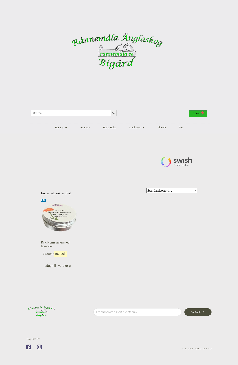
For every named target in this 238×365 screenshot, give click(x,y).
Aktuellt (162, 127)
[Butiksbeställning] (171, 190)
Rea (181, 127)
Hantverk (85, 127)
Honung (61, 127)
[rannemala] (119, 53)
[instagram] (40, 347)
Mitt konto (137, 127)
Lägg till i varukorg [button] (58, 266)
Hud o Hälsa (109, 127)
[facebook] (30, 347)
